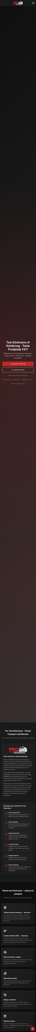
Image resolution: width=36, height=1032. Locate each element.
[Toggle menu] (33, 3)
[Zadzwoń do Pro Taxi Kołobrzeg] (33, 1029)
